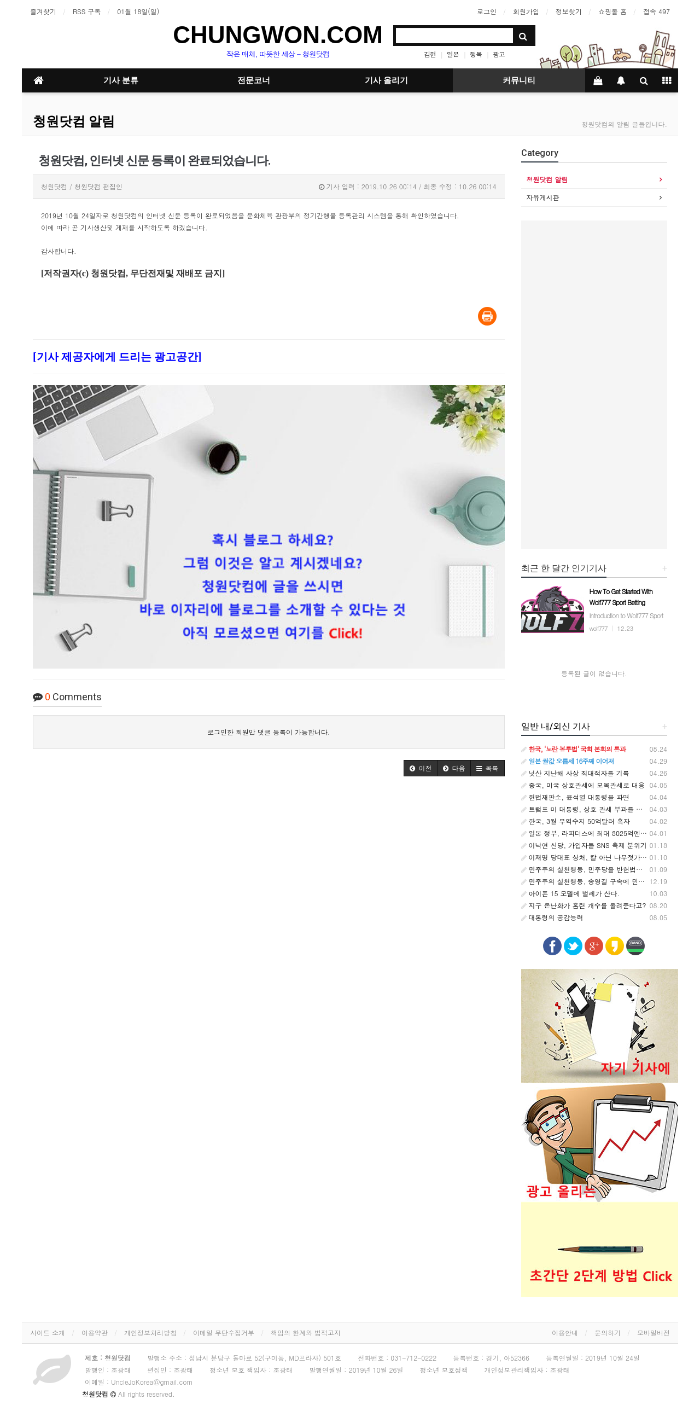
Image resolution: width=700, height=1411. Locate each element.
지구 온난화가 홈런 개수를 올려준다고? (583, 905)
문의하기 (607, 1332)
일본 (453, 54)
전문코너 (253, 80)
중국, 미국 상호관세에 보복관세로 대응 (583, 784)
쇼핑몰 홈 (612, 11)
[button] (421, 768)
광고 (499, 54)
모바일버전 (653, 1332)
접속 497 (656, 11)
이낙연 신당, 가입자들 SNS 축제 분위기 (584, 845)
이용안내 (565, 1332)
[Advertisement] (594, 384)
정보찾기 (569, 11)
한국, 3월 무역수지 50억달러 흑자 (576, 821)
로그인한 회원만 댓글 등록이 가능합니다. (268, 731)
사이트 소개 (47, 1332)
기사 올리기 (386, 80)
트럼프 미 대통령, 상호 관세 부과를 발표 (585, 809)
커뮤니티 (519, 80)
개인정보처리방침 (150, 1332)
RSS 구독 (87, 11)
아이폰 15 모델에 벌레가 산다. (570, 893)
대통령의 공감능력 (552, 917)
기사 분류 (120, 80)
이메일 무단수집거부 (223, 1332)
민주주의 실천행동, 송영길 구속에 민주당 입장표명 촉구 (608, 881)
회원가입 (526, 11)
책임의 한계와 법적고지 (306, 1332)
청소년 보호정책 (443, 1369)
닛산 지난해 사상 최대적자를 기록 (575, 772)
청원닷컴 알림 (74, 121)
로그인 (487, 11)
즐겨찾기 (43, 11)
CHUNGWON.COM (278, 34)
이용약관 (94, 1332)
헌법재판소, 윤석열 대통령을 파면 (575, 797)
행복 (476, 54)
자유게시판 (543, 197)
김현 (430, 54)
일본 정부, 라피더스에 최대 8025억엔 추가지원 (595, 833)
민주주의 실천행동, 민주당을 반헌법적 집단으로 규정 (604, 869)
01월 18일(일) (138, 11)
